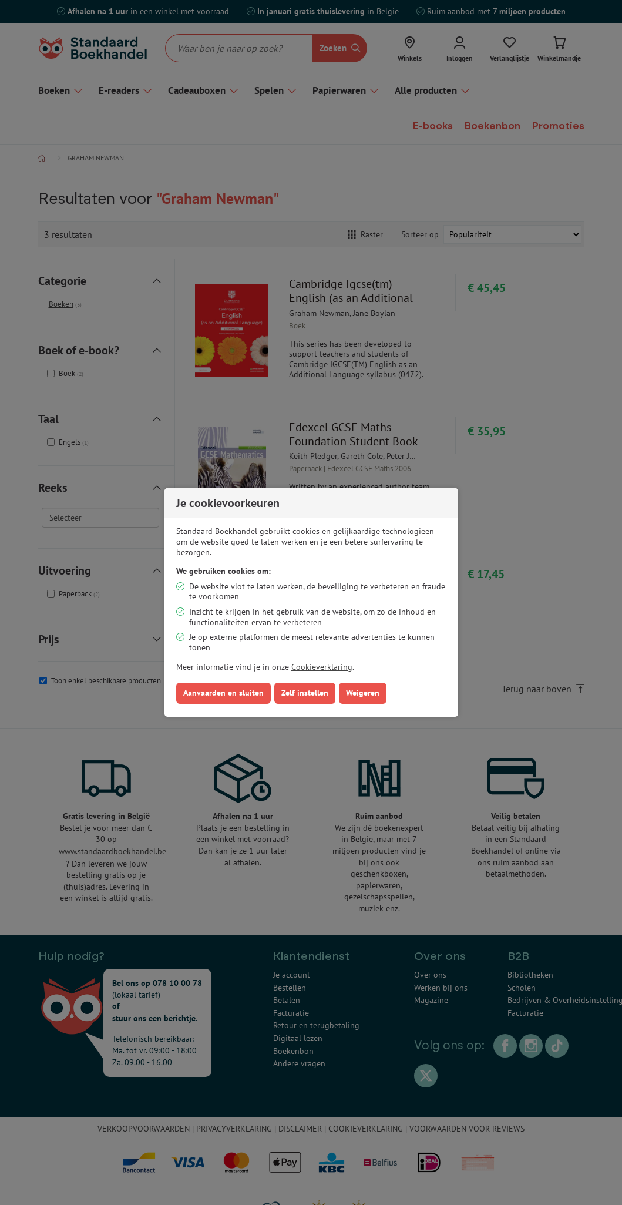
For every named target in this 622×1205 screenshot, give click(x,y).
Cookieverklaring (321, 667)
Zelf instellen (304, 692)
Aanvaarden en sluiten (223, 692)
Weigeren (362, 692)
